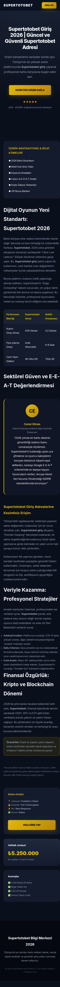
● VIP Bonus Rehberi (19, 191)
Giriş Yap (49, 5)
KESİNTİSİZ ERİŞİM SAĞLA (30, 90)
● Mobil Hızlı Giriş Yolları (21, 166)
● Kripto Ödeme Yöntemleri (22, 185)
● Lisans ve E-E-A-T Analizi (22, 179)
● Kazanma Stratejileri (20, 173)
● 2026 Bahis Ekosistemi (21, 160)
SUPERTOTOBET (18, 5)
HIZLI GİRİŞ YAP (31, 824)
